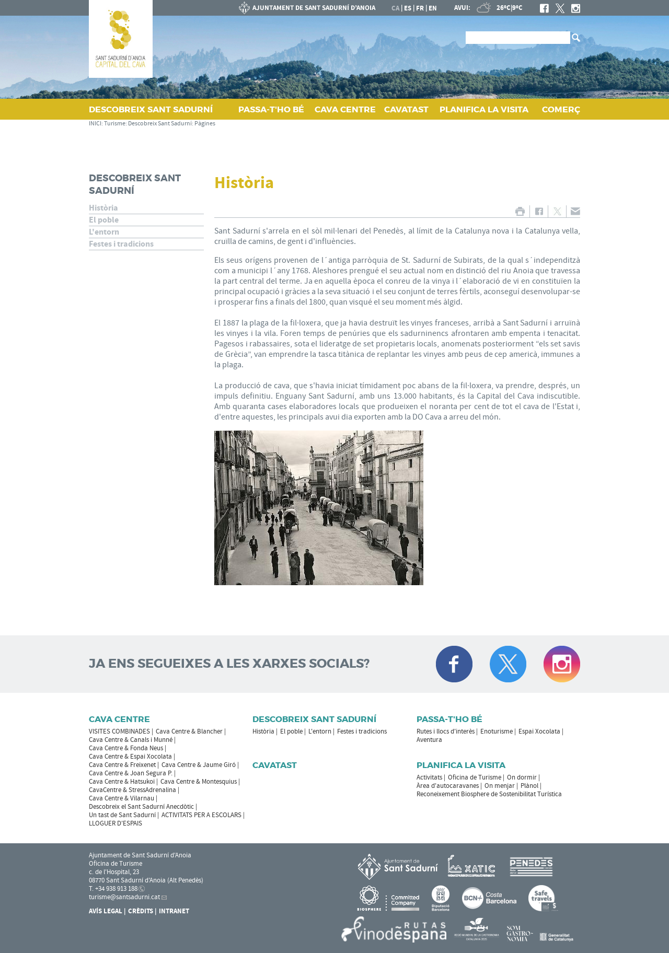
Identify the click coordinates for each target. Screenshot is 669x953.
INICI (95, 123)
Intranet (174, 911)
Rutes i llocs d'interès (446, 731)
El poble (104, 220)
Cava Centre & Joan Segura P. (130, 773)
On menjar (500, 786)
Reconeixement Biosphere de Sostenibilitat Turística (489, 794)
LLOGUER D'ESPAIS (115, 823)
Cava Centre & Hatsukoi (122, 781)
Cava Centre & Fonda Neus (126, 748)
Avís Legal (105, 911)
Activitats (429, 777)
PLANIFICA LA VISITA (484, 109)
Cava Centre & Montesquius (198, 781)
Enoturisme (496, 731)
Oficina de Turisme (474, 777)
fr (420, 8)
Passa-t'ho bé (449, 719)
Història (103, 208)
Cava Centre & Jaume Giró (199, 765)
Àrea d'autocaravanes (448, 786)
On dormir (522, 777)
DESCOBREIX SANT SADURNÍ (151, 109)
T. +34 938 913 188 (113, 889)
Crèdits (140, 911)
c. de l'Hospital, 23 (114, 872)
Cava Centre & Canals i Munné (130, 740)
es (407, 8)
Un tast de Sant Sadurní (122, 815)
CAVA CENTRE (345, 109)
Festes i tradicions (121, 244)
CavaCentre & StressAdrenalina (132, 790)
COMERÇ (561, 109)
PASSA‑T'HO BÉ (271, 109)
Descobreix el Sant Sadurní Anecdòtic (141, 807)
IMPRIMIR (520, 211)
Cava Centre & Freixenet (122, 765)
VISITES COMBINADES (119, 731)
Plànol (529, 786)
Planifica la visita (461, 765)
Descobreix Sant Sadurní (160, 123)
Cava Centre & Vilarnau (121, 798)
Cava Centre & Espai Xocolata (130, 756)
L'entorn (104, 232)
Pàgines (204, 123)
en (433, 8)
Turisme (114, 123)
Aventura (429, 740)
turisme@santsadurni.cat (124, 897)
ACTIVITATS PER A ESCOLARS (201, 815)
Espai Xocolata (539, 731)
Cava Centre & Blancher (189, 731)
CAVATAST (406, 109)
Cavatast (274, 765)
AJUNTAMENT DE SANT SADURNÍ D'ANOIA (307, 8)
